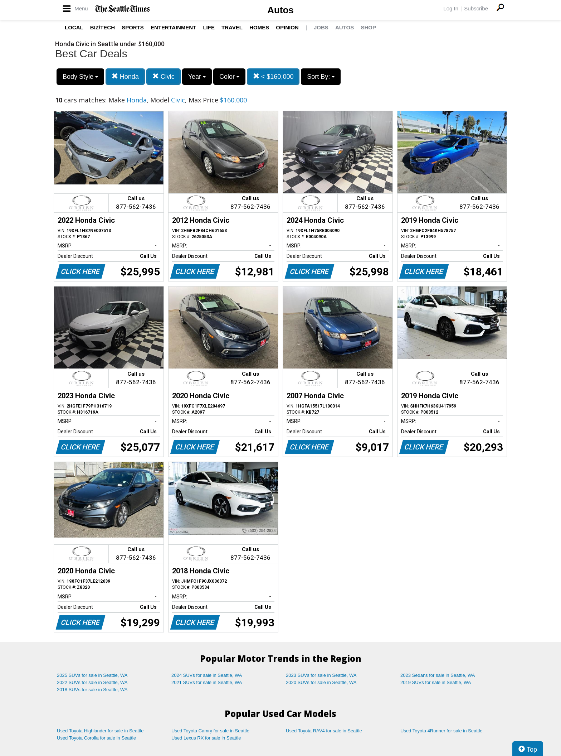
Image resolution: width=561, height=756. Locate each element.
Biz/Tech (102, 27)
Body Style (80, 76)
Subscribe (476, 8)
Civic (163, 76)
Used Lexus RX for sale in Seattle (206, 738)
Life (209, 27)
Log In (450, 8)
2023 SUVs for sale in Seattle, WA (321, 675)
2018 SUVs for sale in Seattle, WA (92, 689)
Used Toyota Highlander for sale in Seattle (100, 730)
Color (229, 76)
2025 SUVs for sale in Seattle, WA (92, 675)
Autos (280, 10)
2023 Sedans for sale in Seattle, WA (437, 675)
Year (197, 76)
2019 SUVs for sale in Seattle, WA (435, 682)
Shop (368, 27)
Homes (259, 27)
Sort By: (321, 76)
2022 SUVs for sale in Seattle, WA (92, 682)
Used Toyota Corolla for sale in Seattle (96, 738)
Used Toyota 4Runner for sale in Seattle (441, 730)
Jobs (321, 27)
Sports (133, 27)
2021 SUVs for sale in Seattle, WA (206, 682)
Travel (232, 27)
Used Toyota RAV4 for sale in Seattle (324, 730)
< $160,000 (273, 76)
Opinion (287, 27)
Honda (125, 76)
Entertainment (173, 27)
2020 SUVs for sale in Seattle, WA (321, 682)
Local (74, 27)
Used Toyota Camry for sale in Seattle (210, 730)
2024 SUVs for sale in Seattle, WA (206, 675)
